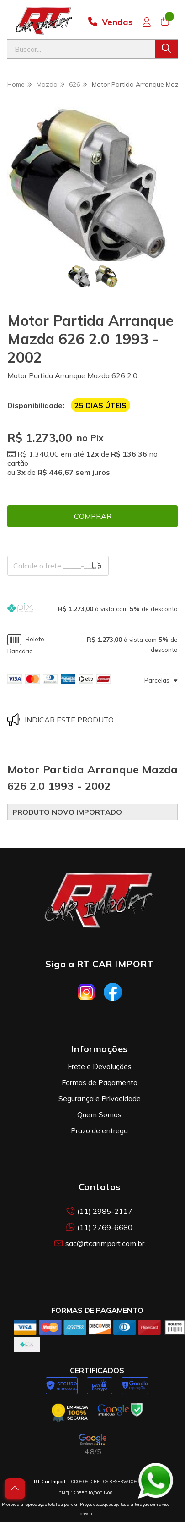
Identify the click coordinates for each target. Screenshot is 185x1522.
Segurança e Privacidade (99, 1098)
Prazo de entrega (99, 1130)
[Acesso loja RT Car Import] (146, 22)
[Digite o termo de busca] (81, 49)
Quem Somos (99, 1114)
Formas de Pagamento (99, 1082)
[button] (92, 609)
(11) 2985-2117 (99, 1211)
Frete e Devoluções (100, 1066)
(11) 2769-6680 (99, 1227)
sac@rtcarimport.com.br (99, 1243)
